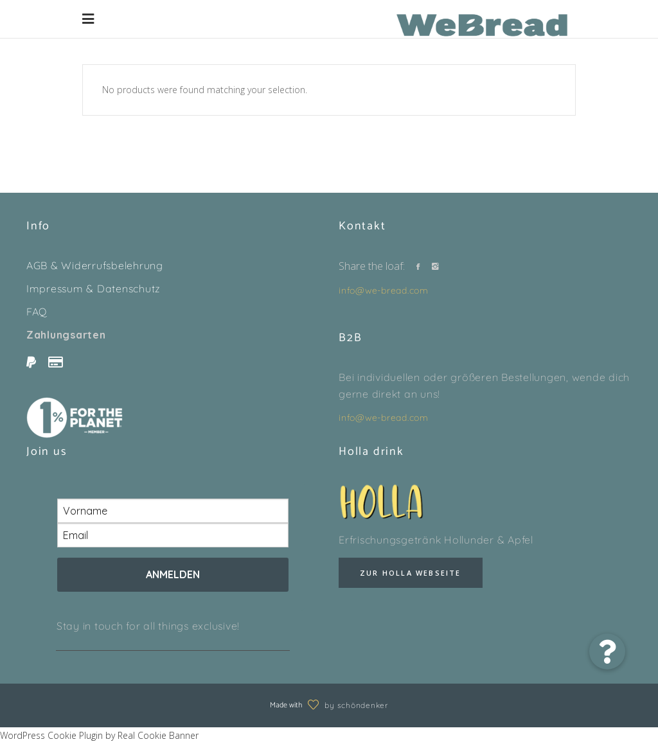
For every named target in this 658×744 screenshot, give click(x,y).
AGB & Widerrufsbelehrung (94, 265)
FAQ (37, 311)
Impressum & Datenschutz (93, 288)
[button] (607, 651)
